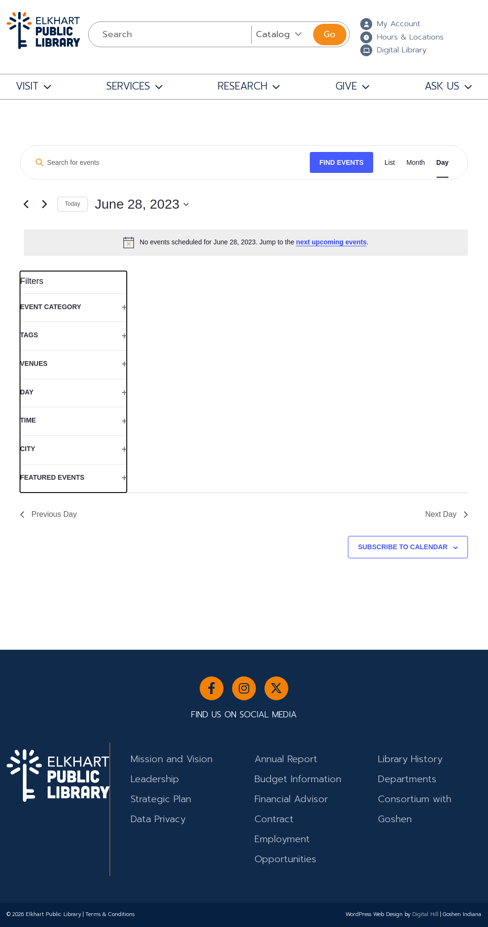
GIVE (346, 86)
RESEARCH (242, 86)
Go (330, 34)
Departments (407, 779)
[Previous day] (25, 204)
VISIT (27, 86)
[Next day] (44, 204)
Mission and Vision (172, 759)
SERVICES (128, 86)
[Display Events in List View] (390, 163)
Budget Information (297, 779)
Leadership (155, 779)
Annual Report (285, 759)
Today (72, 204)
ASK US (442, 86)
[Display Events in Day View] (443, 163)
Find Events (341, 162)
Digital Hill (425, 914)
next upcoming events (331, 242)
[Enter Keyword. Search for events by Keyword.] (169, 163)
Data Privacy (158, 819)
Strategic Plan (161, 799)
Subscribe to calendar (402, 547)
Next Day (446, 514)
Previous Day (48, 514)
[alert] (246, 242)
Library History (410, 759)
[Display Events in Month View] (416, 163)
